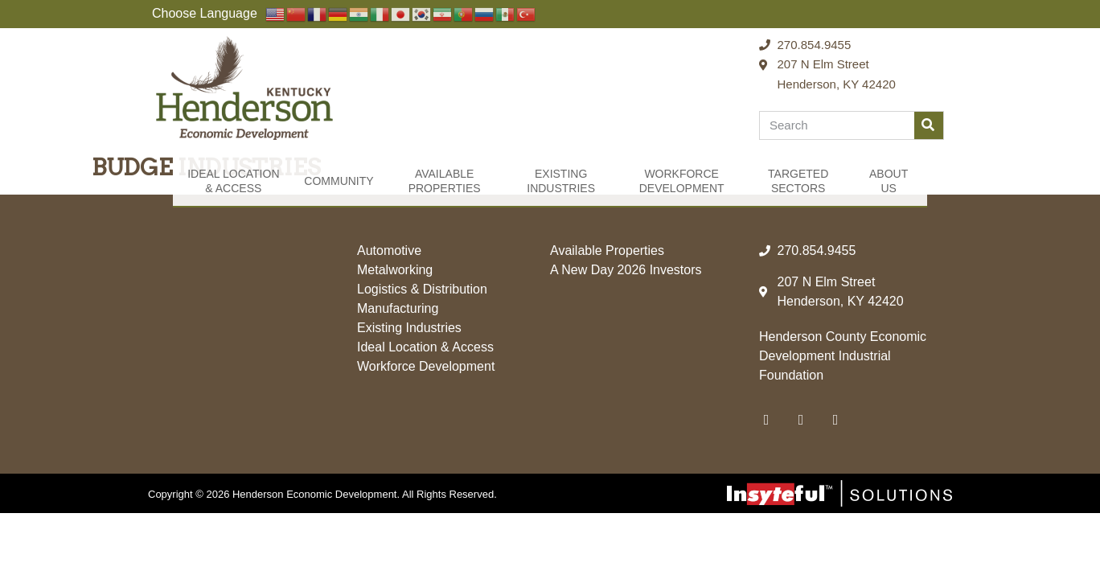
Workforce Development (681, 181)
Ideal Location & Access (233, 181)
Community (338, 181)
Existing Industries (561, 181)
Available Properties (444, 181)
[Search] (928, 125)
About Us (888, 181)
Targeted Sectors (798, 181)
